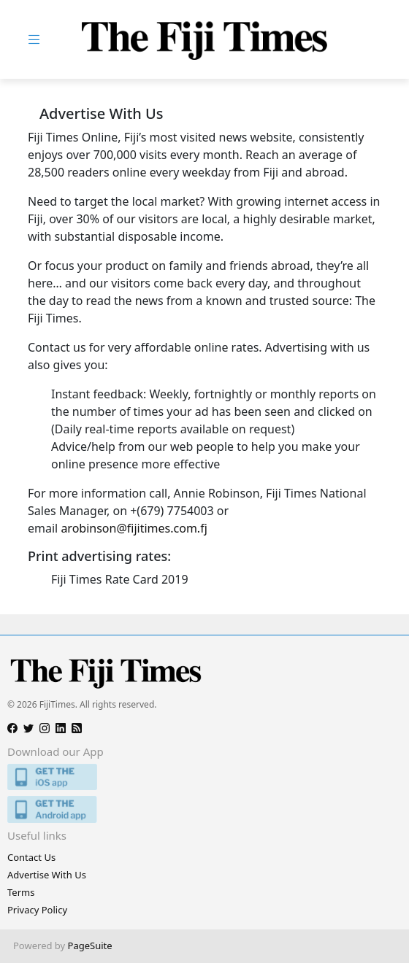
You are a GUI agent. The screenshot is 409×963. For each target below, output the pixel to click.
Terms (20, 892)
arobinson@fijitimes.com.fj (134, 528)
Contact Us (31, 857)
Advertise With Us (46, 874)
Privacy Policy (37, 909)
